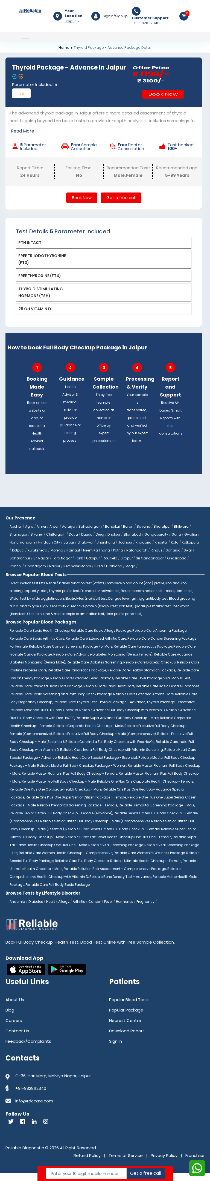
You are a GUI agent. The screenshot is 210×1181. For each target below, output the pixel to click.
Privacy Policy (164, 1163)
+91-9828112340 (150, 20)
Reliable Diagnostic (24, 1155)
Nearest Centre (125, 1028)
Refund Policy (87, 1163)
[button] (103, 250)
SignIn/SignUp (115, 16)
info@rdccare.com (34, 1108)
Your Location (73, 13)
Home (64, 47)
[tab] (103, 250)
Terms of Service (126, 1163)
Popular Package (126, 1018)
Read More (22, 131)
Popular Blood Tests (129, 1007)
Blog (9, 1018)
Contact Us (17, 1038)
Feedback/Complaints (28, 1049)
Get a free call (121, 205)
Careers (13, 1028)
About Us (14, 1007)
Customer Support (150, 18)
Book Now (163, 94)
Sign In (115, 1049)
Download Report (126, 1038)
